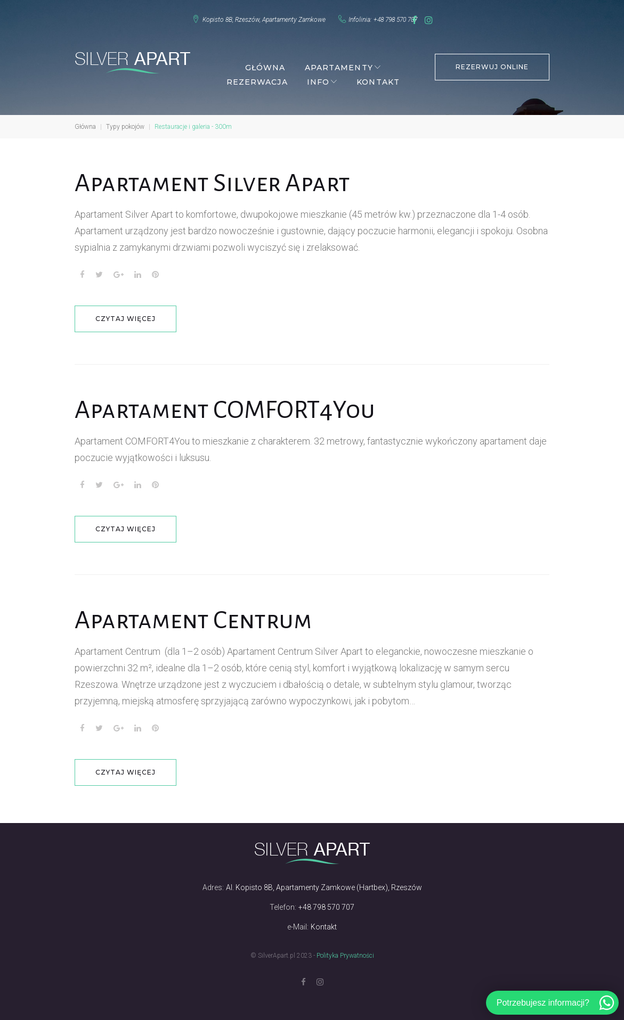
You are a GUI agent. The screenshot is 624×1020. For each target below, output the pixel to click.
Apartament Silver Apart (212, 179)
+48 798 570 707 (389, 17)
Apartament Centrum (193, 616)
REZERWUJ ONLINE (492, 63)
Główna (265, 63)
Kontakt (378, 78)
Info (318, 78)
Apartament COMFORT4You (225, 405)
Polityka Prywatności (345, 951)
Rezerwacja (257, 78)
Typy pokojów (125, 122)
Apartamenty (339, 63)
